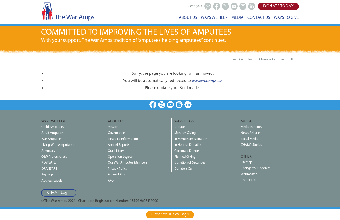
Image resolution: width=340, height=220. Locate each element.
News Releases (251, 133)
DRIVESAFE (49, 168)
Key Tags (47, 174)
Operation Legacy (120, 157)
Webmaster (249, 174)
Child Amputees (52, 127)
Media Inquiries (251, 127)
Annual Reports (118, 145)
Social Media (249, 139)
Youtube (170, 104)
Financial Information (123, 139)
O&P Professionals (54, 157)
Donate (179, 127)
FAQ (111, 180)
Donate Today (278, 6)
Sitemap (246, 162)
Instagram (179, 104)
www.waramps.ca (207, 81)
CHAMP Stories (251, 145)
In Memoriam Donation (190, 139)
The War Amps (67, 11)
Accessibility (116, 174)
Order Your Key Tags (170, 214)
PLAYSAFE (48, 162)
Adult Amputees (52, 133)
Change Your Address (255, 168)
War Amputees (51, 139)
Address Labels (51, 180)
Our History (116, 151)
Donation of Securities (189, 162)
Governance (116, 133)
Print (295, 59)
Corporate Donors (186, 151)
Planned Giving (185, 157)
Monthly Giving (185, 133)
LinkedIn (188, 104)
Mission (113, 127)
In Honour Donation (188, 145)
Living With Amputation (58, 145)
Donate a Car (183, 168)
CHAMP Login (59, 193)
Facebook (152, 104)
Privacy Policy (117, 168)
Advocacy (48, 151)
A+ (240, 59)
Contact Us (248, 180)
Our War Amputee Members (127, 162)
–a (235, 59)
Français (195, 6)
